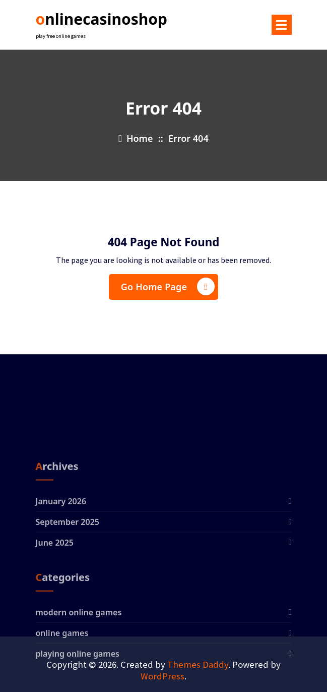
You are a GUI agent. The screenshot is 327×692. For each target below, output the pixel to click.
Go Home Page (168, 286)
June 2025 (55, 579)
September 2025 (67, 558)
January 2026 (61, 538)
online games (62, 669)
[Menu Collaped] (282, 25)
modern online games (79, 649)
